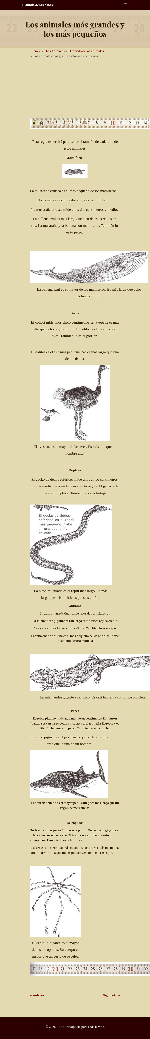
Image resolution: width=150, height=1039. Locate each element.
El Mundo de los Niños (36, 5)
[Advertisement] (87, 85)
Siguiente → (111, 995)
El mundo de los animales (86, 51)
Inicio (34, 51)
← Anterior (37, 995)
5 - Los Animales (53, 51)
